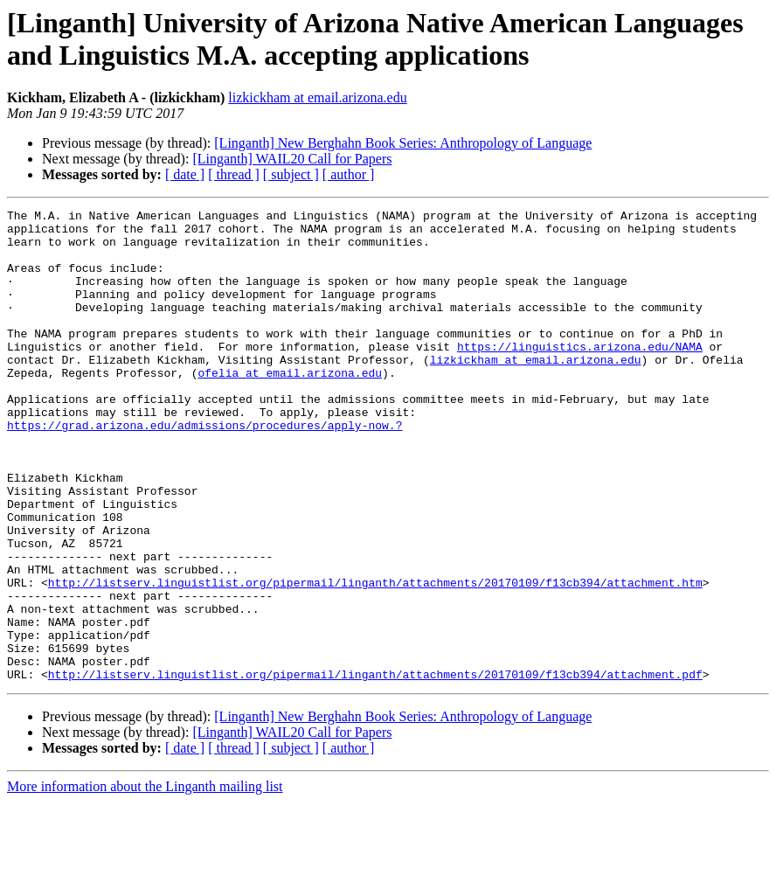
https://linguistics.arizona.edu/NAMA (580, 375)
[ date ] (184, 174)
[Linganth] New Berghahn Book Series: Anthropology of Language (403, 142)
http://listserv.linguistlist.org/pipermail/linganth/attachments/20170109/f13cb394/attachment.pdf (375, 768)
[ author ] (348, 174)
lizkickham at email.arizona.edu (317, 97)
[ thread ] (234, 174)
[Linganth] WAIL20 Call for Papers (291, 158)
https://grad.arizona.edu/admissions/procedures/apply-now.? (204, 469)
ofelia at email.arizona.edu (289, 406)
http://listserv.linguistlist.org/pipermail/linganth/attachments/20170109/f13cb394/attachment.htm (375, 658)
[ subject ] (291, 174)
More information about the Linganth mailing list (145, 880)
